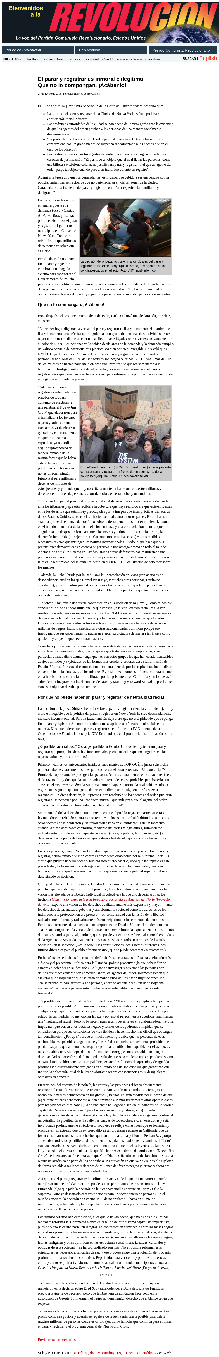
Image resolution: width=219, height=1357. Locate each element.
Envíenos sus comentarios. (57, 1340)
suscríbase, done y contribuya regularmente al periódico (113, 1353)
